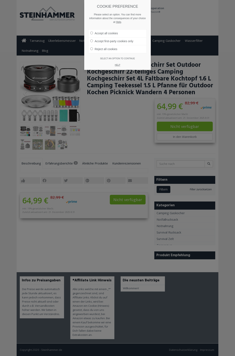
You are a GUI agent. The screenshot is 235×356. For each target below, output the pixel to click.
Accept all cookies (104, 26)
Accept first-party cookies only (111, 34)
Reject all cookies (103, 42)
